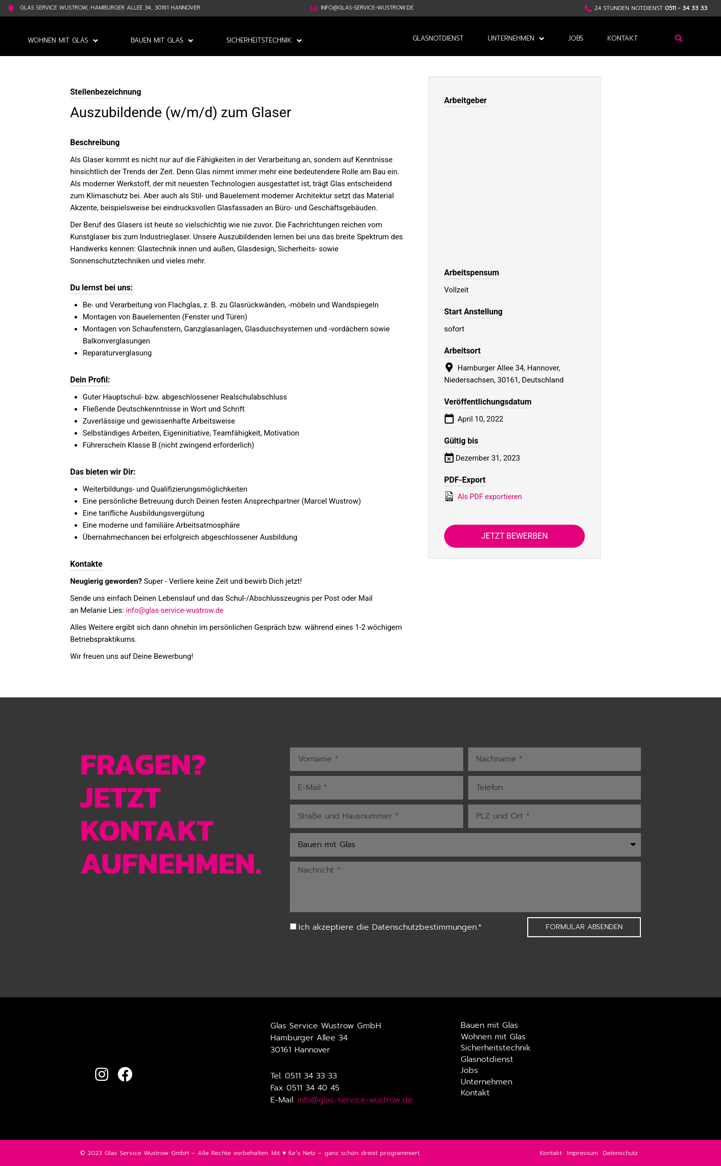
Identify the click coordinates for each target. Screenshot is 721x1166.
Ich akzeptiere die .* (390, 927)
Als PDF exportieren (483, 496)
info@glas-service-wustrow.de (175, 609)
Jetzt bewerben (514, 536)
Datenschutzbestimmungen (424, 927)
